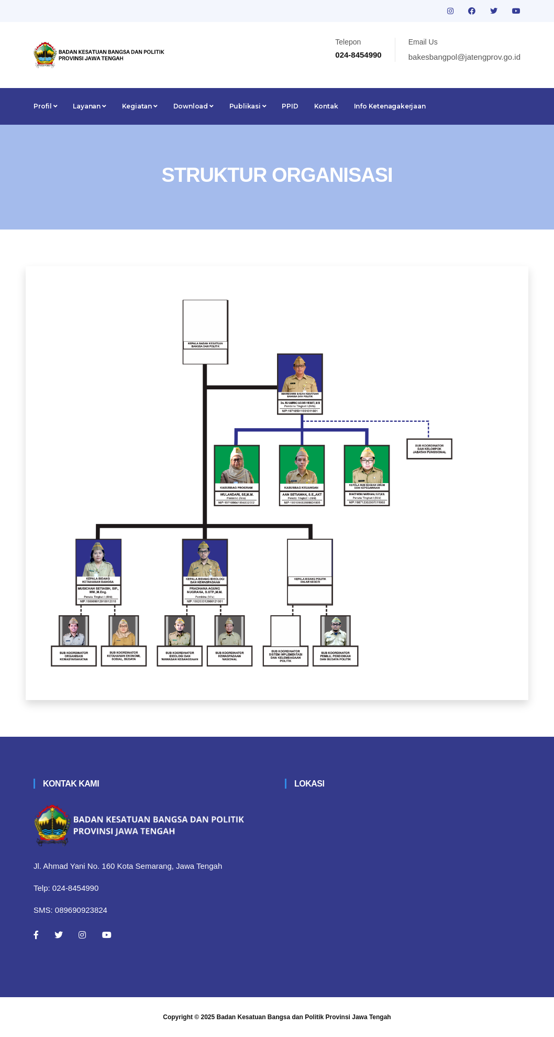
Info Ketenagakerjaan (390, 106)
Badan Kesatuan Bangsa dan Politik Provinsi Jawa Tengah (304, 1017)
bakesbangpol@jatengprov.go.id (464, 56)
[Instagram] (82, 934)
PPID (290, 106)
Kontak (326, 106)
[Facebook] (36, 934)
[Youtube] (106, 934)
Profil (45, 106)
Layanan (89, 106)
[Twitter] (59, 934)
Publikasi (248, 106)
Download (193, 106)
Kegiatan (140, 106)
